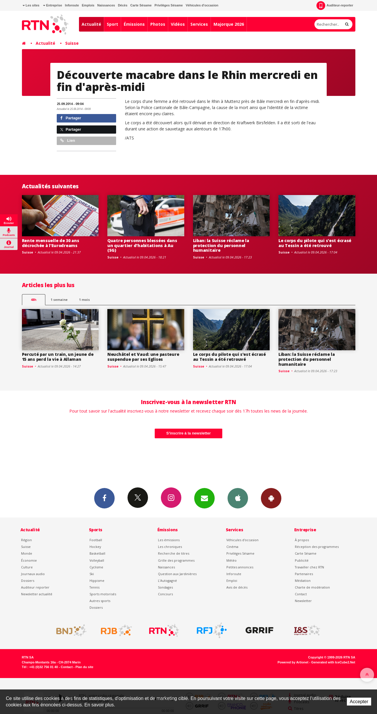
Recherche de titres (173, 553)
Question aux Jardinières (177, 574)
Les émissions (169, 540)
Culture (27, 567)
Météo (231, 560)
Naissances (106, 5)
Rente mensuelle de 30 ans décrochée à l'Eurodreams (50, 243)
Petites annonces (239, 567)
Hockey (95, 547)
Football (95, 540)
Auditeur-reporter (334, 5)
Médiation (303, 580)
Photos (157, 24)
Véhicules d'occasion (202, 5)
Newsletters (204, 498)
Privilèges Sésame (168, 5)
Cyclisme (96, 567)
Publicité (302, 560)
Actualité (91, 24)
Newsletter (303, 601)
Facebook (104, 498)
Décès (122, 5)
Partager (70, 118)
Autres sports (99, 601)
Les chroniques (170, 547)
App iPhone (238, 498)
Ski (91, 574)
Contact (301, 594)
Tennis (94, 587)
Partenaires (304, 574)
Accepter (359, 701)
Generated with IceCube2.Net (333, 662)
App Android (271, 498)
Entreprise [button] (52, 5)
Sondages (165, 587)
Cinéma (232, 547)
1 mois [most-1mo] (84, 299)
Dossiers (27, 580)
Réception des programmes (317, 547)
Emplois (88, 5)
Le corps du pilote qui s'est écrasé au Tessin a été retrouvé (314, 243)
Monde (26, 553)
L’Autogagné (167, 580)
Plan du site (84, 667)
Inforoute (72, 5)
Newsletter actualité (36, 594)
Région (26, 540)
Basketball (97, 553)
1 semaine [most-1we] (59, 299)
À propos (302, 540)
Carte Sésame (141, 5)
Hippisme (96, 580)
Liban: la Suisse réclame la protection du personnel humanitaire (221, 245)
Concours (165, 594)
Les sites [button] (31, 5)
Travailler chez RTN (309, 567)
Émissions (134, 24)
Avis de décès (236, 587)
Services (199, 24)
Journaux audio (33, 574)
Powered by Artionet (293, 662)
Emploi (231, 580)
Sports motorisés (102, 594)
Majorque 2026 (229, 24)
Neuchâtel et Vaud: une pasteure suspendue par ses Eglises (143, 356)
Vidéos (178, 24)
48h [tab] (33, 299)
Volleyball (96, 560)
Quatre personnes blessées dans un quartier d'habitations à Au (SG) (142, 245)
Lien (67, 140)
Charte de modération (312, 587)
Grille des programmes (176, 560)
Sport (112, 24)
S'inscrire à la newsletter (188, 433)
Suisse (72, 43)
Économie (29, 560)
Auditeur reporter (35, 587)
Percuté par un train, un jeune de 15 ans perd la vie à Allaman (58, 356)
